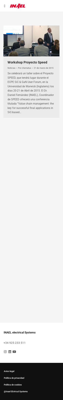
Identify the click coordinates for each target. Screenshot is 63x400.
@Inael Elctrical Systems (16, 391)
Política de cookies (13, 384)
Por (24, 68)
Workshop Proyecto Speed (27, 62)
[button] (4, 5)
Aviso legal (9, 371)
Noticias (11, 68)
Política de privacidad (14, 378)
